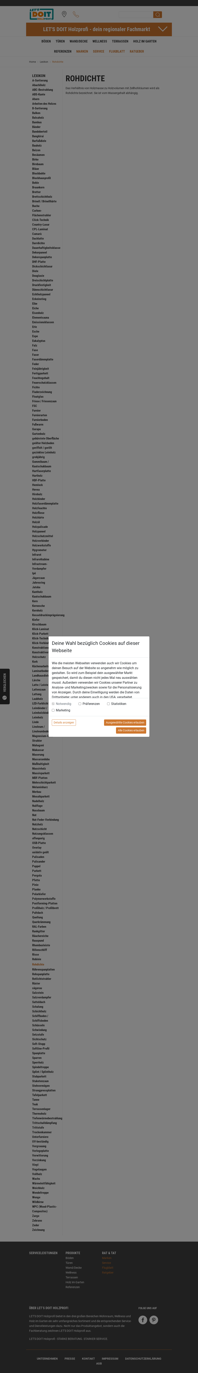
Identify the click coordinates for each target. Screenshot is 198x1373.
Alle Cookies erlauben (131, 730)
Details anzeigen (64, 722)
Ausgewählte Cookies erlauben (125, 722)
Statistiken (118, 704)
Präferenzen (91, 704)
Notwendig (63, 704)
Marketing (63, 710)
